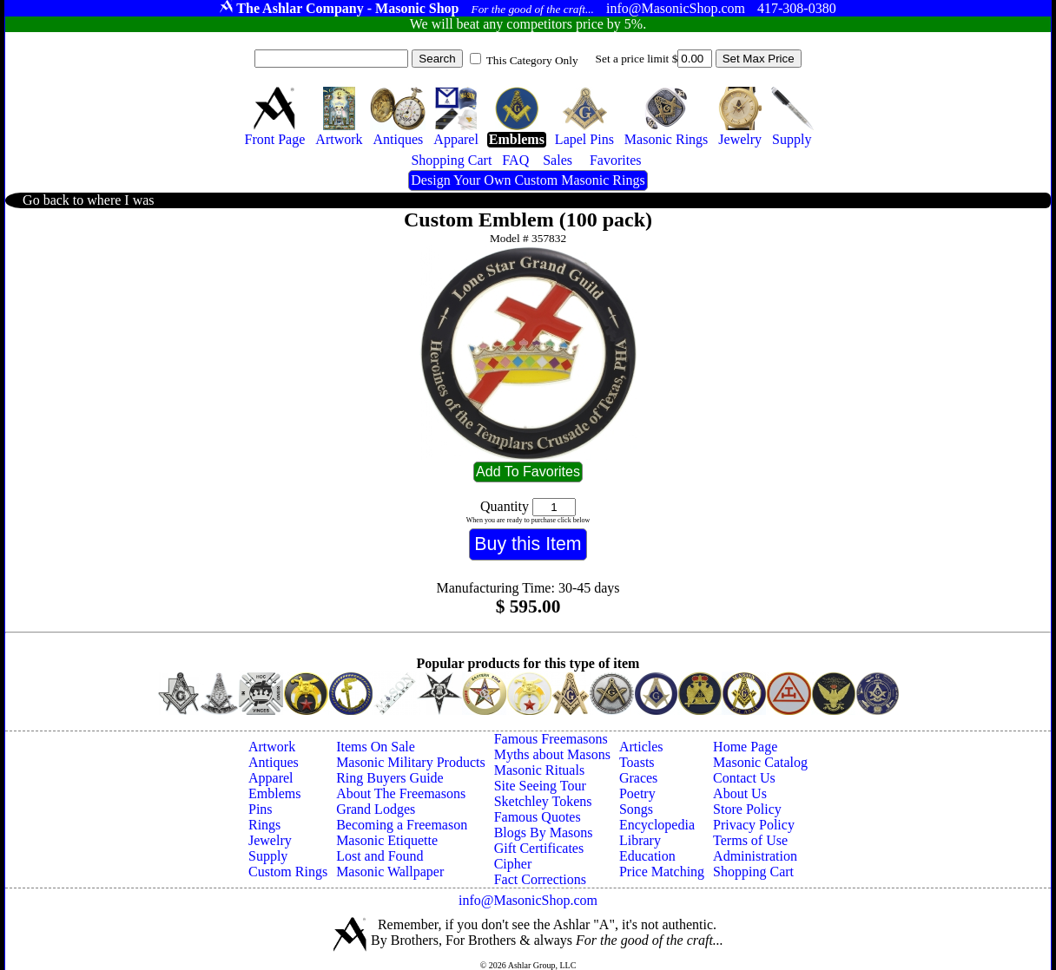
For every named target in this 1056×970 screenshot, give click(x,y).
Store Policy (747, 809)
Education (647, 856)
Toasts (637, 762)
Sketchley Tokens (543, 801)
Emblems (274, 793)
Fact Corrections (540, 879)
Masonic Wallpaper (390, 871)
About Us (740, 793)
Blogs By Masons (543, 832)
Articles (641, 746)
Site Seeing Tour (540, 785)
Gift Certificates (539, 848)
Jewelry (270, 840)
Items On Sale (375, 746)
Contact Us (744, 777)
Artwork (271, 746)
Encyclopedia (657, 824)
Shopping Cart (753, 871)
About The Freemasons (400, 793)
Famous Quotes (537, 816)
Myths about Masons (552, 754)
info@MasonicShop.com (528, 900)
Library (640, 840)
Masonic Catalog (760, 762)
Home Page (745, 746)
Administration (755, 856)
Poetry (637, 793)
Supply (267, 856)
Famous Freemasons (551, 738)
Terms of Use (750, 840)
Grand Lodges (375, 809)
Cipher (513, 863)
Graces (638, 777)
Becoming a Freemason (401, 824)
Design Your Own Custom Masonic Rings (527, 180)
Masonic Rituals (539, 770)
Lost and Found (379, 856)
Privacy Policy (754, 824)
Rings (264, 824)
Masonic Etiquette (387, 840)
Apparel (271, 777)
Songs (636, 809)
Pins (260, 809)
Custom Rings (287, 871)
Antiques (273, 762)
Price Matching (661, 871)
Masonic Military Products (410, 762)
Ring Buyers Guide (390, 777)
